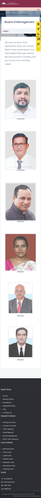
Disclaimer (7, 402)
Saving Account (9, 422)
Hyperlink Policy (9, 406)
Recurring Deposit (10, 436)
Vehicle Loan (8, 459)
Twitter (6, 485)
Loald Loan (7, 455)
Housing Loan (8, 469)
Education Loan (9, 466)
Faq (4, 409)
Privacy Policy (8, 399)
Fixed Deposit (8, 432)
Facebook (6, 479)
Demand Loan (8, 449)
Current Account (9, 426)
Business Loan (8, 462)
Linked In (6, 489)
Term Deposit (8, 429)
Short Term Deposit (10, 439)
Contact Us (7, 413)
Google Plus (8, 482)
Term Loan (7, 452)
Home (5, 396)
